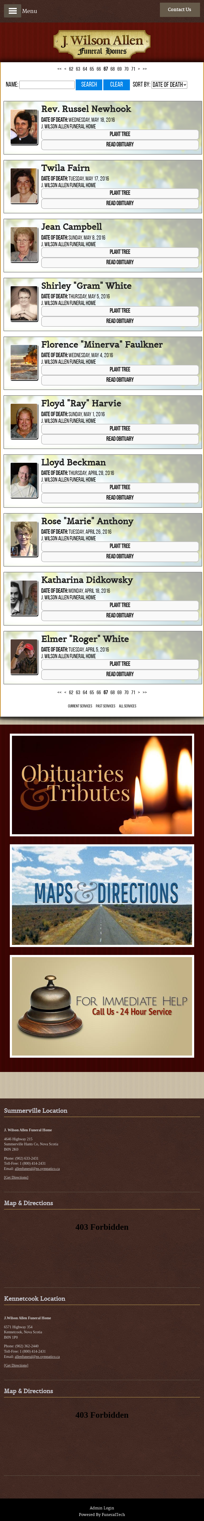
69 (119, 69)
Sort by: (141, 85)
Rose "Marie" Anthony (87, 521)
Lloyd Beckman (73, 462)
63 (78, 69)
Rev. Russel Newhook (86, 109)
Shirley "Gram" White (86, 285)
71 (133, 69)
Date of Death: (54, 120)
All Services (127, 706)
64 (85, 69)
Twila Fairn (65, 168)
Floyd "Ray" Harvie (81, 403)
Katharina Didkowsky (87, 580)
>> (145, 69)
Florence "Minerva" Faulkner (102, 344)
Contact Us (179, 9)
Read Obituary (120, 145)
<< (59, 69)
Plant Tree (120, 135)
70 (126, 69)
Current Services (80, 706)
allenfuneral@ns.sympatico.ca (37, 1169)
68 (112, 69)
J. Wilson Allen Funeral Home (68, 127)
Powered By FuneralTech (102, 1515)
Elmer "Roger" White (85, 639)
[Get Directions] (16, 1177)
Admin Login (102, 1508)
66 (99, 69)
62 (71, 69)
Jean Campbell (71, 226)
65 (92, 69)
